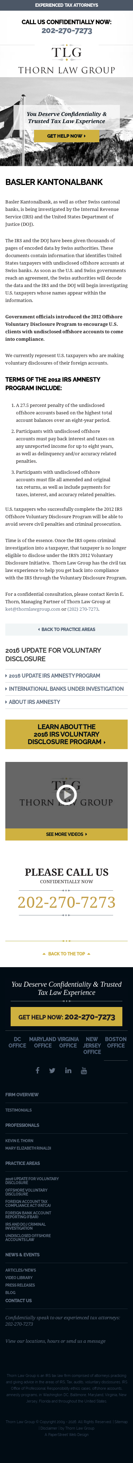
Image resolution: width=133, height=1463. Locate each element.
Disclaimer (48, 1428)
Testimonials (18, 1110)
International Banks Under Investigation (66, 689)
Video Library (19, 1278)
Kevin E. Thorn (19, 1141)
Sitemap (121, 1422)
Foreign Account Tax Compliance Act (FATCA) (28, 1204)
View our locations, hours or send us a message (55, 1341)
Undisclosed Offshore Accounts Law (28, 1238)
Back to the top (66, 954)
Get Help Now (64, 136)
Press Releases (20, 1285)
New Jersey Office (92, 1046)
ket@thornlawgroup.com (32, 609)
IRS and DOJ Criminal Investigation (25, 1226)
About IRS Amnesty (34, 702)
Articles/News (20, 1270)
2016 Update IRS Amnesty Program (54, 676)
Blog (10, 1293)
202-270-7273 (66, 901)
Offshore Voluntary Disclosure (26, 1192)
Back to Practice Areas (68, 629)
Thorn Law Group (66, 59)
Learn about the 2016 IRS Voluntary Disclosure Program (64, 734)
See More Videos (64, 834)
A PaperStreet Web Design (67, 1435)
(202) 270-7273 (82, 609)
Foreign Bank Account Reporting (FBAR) (28, 1215)
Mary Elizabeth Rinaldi (28, 1148)
